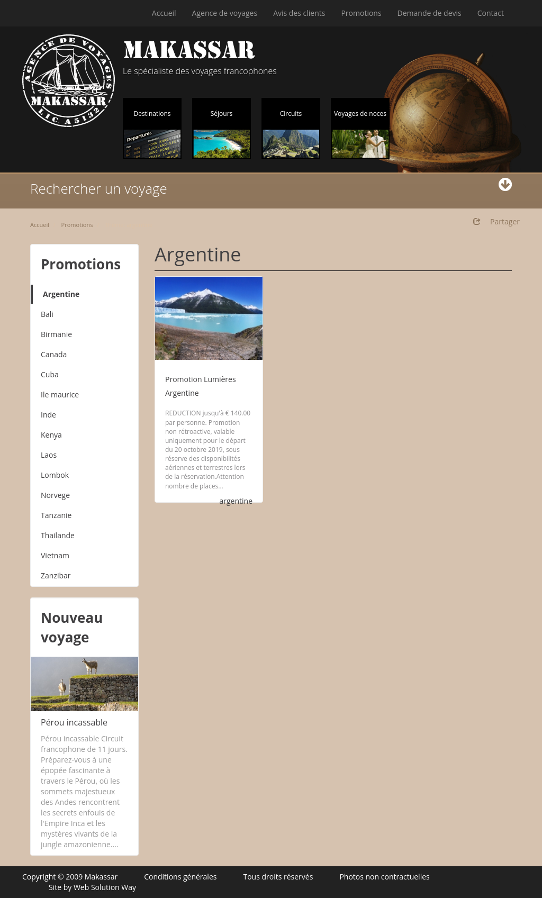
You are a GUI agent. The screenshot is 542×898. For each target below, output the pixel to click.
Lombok (55, 475)
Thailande (58, 535)
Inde (48, 415)
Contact (490, 13)
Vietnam (55, 555)
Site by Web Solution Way (92, 887)
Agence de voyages (225, 13)
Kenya (51, 435)
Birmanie (56, 334)
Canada (54, 354)
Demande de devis (430, 13)
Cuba (50, 374)
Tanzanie (56, 515)
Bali (47, 314)
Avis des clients (299, 13)
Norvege (55, 495)
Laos (49, 455)
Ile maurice (60, 394)
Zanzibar (56, 575)
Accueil (164, 13)
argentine (235, 501)
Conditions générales (180, 877)
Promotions (361, 13)
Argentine (61, 294)
